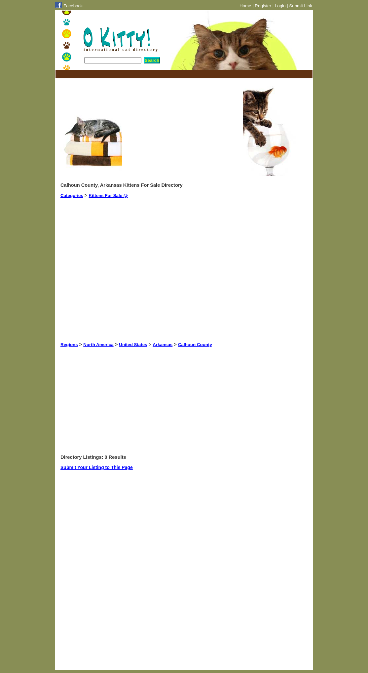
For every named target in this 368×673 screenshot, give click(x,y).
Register (263, 5)
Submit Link (300, 5)
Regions (69, 344)
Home (245, 5)
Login (280, 5)
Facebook (73, 5)
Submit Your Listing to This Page (96, 467)
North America (98, 344)
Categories (71, 195)
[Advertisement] (180, 74)
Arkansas (162, 344)
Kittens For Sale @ (108, 195)
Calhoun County (195, 344)
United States (133, 344)
